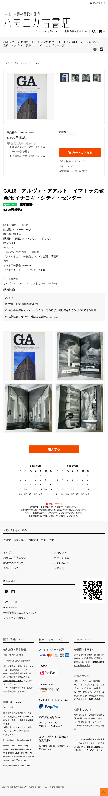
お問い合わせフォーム (13, 680)
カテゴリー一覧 (55, 45)
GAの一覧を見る (19, 151)
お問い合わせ (46, 41)
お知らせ (8, 41)
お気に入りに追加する (21, 143)
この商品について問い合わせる (27, 156)
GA (37, 63)
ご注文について (90, 41)
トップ (6, 63)
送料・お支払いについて (71, 161)
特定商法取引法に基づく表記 (19, 612)
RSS (6, 607)
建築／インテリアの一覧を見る (27, 147)
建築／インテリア (23, 63)
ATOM (14, 607)
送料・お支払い (12, 45)
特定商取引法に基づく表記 (73, 171)
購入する (54, 449)
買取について (34, 45)
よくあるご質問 (67, 41)
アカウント (98, 2)
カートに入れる (80, 152)
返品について (66, 166)
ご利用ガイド (26, 41)
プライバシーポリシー (15, 617)
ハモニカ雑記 (10, 602)
